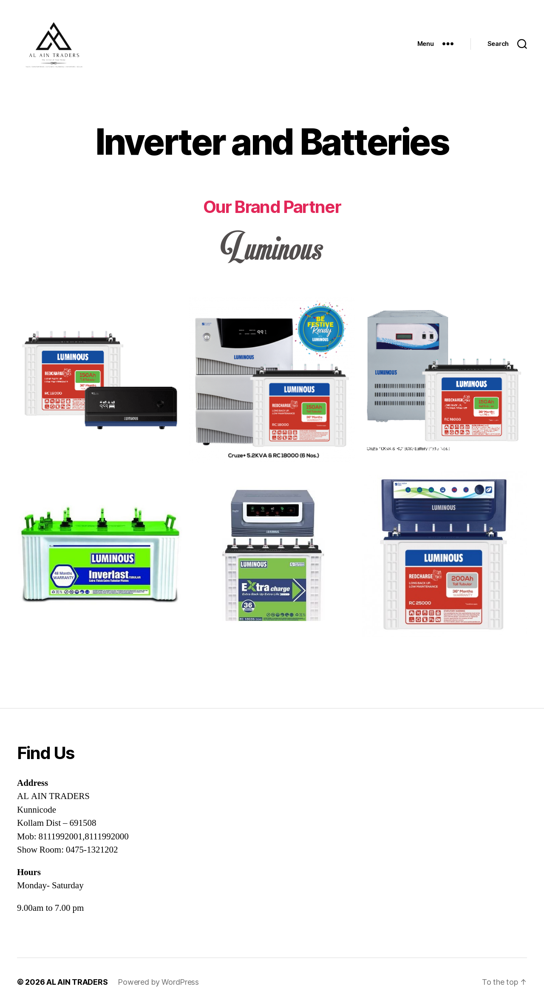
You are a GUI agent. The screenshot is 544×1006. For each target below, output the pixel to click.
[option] (272, 247)
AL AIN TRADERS (77, 982)
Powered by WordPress (158, 982)
